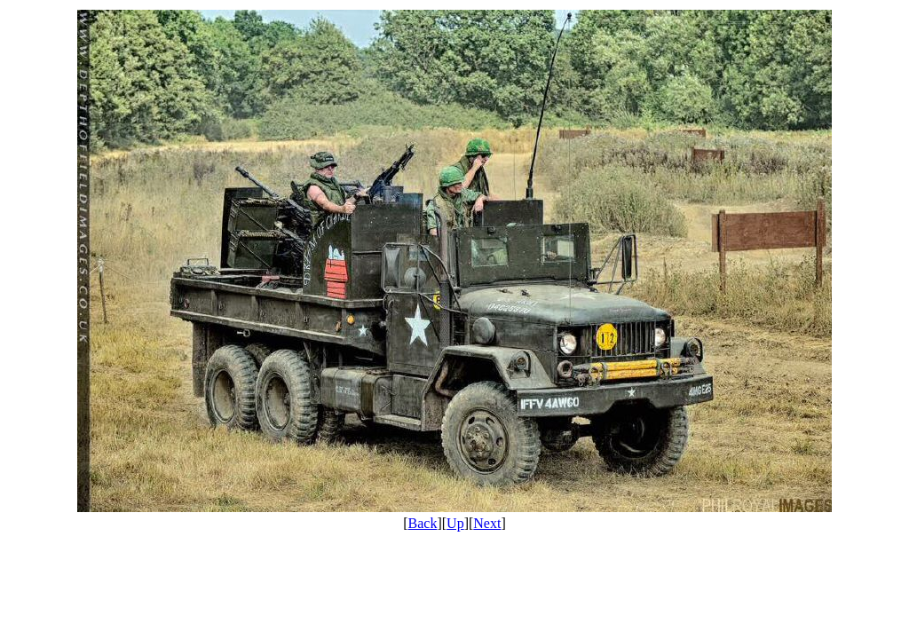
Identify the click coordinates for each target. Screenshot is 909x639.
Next (487, 523)
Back (423, 523)
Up (455, 523)
